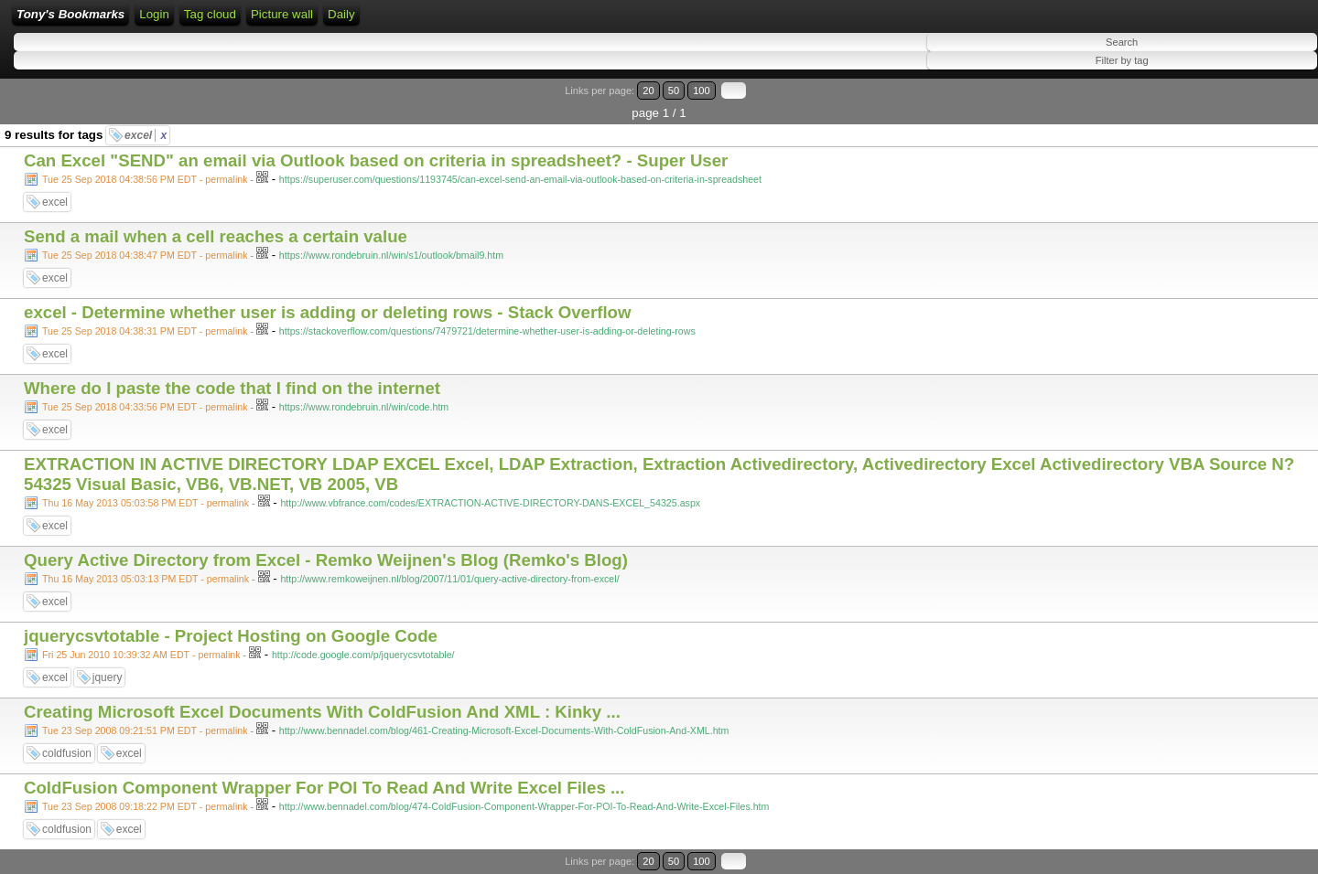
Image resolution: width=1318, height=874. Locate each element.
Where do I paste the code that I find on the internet (232, 388)
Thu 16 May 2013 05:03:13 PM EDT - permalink (145, 578)
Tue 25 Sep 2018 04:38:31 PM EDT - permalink (145, 330)
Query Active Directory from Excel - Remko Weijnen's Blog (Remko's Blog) (326, 560)
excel (145, 135)
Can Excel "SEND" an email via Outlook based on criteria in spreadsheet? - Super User (376, 160)
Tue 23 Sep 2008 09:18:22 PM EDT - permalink (145, 806)
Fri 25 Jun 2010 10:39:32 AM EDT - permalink (141, 654)
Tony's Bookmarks (70, 14)
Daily (341, 14)
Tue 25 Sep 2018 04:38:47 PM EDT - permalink (145, 255)
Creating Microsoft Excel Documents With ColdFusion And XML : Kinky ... (322, 711)
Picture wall (282, 14)
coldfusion (67, 753)
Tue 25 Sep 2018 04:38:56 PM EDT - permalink (145, 179)
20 (648, 90)
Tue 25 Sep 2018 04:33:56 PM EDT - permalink (145, 406)
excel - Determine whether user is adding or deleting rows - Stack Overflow (328, 312)
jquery (107, 677)
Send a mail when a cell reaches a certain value (215, 236)
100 (701, 90)
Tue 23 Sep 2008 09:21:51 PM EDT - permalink (145, 730)
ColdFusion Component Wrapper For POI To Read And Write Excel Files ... (324, 787)
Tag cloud (210, 14)
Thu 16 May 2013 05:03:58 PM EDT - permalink (145, 502)
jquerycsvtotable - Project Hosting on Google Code (231, 635)
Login (154, 14)
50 (673, 90)
